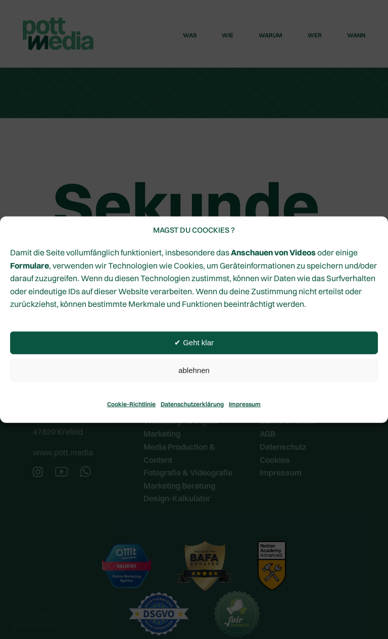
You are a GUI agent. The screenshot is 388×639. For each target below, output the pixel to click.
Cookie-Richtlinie (131, 404)
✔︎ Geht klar (194, 342)
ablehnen (194, 370)
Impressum (245, 404)
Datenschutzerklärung (192, 404)
